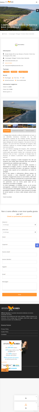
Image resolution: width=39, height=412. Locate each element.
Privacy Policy (5, 329)
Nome (19, 238)
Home (4, 34)
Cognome (19, 246)
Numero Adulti (19, 253)
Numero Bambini (19, 261)
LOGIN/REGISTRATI (36, 2)
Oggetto (19, 268)
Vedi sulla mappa (30, 130)
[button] (34, 111)
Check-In (19, 223)
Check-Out (19, 231)
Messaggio (19, 285)
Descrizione (7, 130)
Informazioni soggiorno (17, 130)
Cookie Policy (4, 331)
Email (19, 275)
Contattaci (4, 334)
